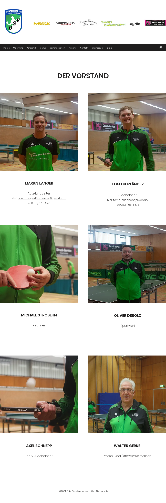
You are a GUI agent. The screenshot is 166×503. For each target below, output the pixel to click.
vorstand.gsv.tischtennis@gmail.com (42, 198)
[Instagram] (161, 47)
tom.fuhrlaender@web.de (130, 200)
